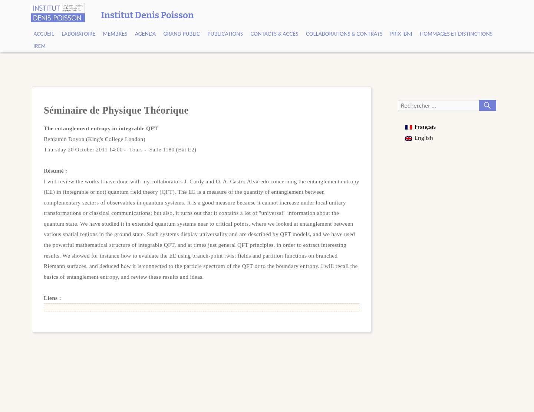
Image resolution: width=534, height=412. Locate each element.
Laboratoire (78, 34)
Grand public (182, 34)
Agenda (145, 34)
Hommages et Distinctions (456, 34)
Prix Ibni (401, 34)
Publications (225, 34)
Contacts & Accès (274, 34)
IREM (39, 46)
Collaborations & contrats (344, 34)
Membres (115, 34)
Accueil (43, 34)
